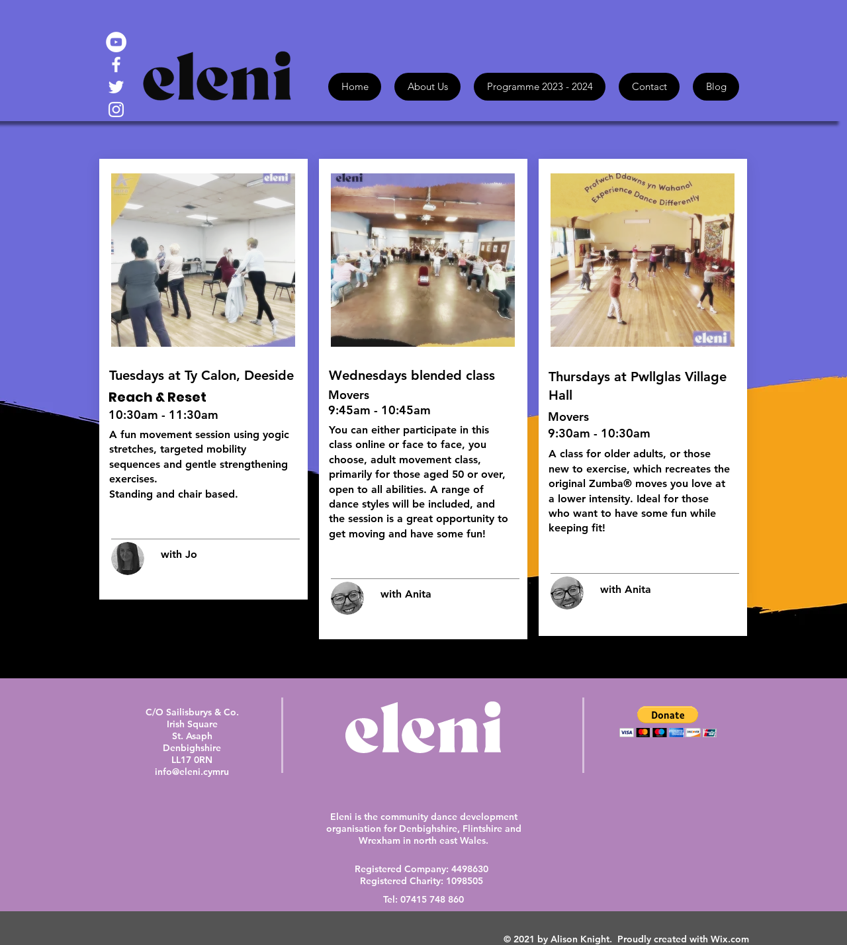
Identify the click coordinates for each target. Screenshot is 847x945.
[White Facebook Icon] (116, 64)
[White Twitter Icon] (116, 87)
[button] (668, 721)
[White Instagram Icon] (116, 109)
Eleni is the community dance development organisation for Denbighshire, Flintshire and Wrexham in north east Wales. (423, 828)
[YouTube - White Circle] (116, 42)
